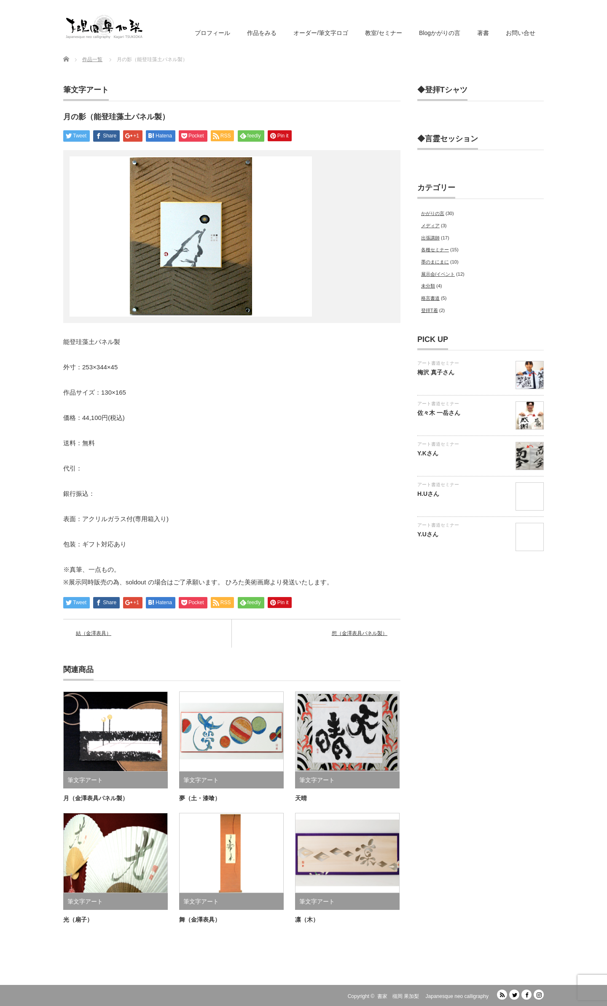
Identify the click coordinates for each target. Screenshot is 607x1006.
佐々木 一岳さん (438, 412)
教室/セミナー (383, 33)
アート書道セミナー (438, 363)
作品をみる (262, 33)
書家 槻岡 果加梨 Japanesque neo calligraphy (433, 996)
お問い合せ (520, 33)
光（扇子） (78, 919)
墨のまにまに (435, 261)
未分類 (428, 285)
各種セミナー (435, 249)
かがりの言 (432, 213)
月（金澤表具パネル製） (95, 798)
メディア (430, 225)
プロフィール (212, 33)
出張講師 (430, 237)
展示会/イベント (438, 274)
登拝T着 (429, 310)
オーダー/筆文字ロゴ (320, 33)
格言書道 (430, 298)
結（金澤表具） (93, 633)
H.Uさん (428, 493)
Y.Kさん (427, 453)
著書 (483, 33)
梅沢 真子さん (435, 372)
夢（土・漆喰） (199, 798)
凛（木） (307, 919)
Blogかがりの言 (439, 33)
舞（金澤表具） (199, 919)
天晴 (301, 798)
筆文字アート (86, 90)
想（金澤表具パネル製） (359, 633)
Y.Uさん (427, 534)
